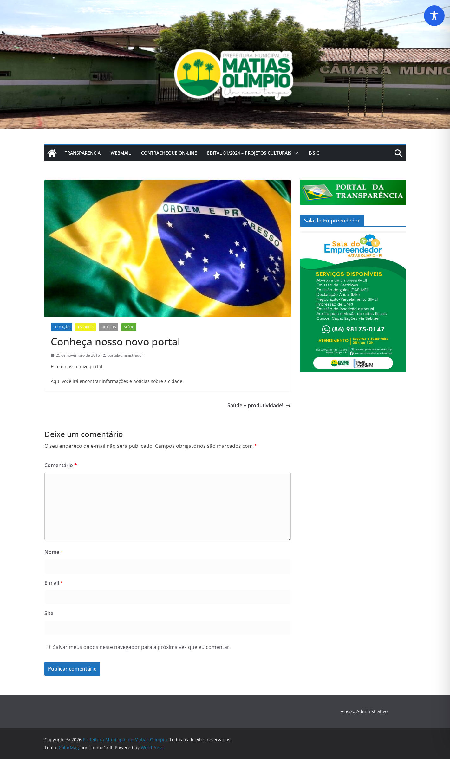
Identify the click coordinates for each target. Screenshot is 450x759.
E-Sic (314, 153)
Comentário (60, 465)
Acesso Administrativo (364, 711)
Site (48, 613)
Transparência (83, 153)
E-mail (53, 582)
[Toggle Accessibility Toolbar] (434, 16)
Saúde (129, 327)
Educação (61, 327)
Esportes (85, 327)
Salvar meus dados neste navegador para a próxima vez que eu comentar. (142, 647)
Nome (53, 552)
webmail (121, 153)
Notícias (108, 327)
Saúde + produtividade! (259, 405)
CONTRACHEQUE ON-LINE (169, 153)
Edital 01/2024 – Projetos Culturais (249, 153)
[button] (294, 153)
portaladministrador (125, 355)
